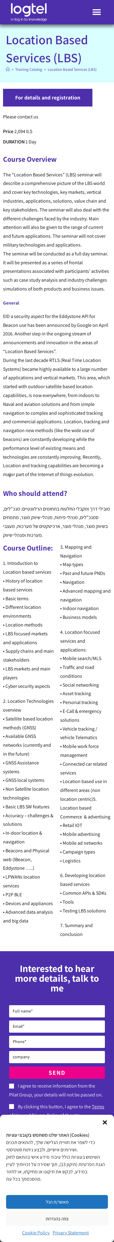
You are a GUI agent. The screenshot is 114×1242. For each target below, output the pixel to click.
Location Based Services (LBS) (72, 69)
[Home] (8, 69)
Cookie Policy (36, 1232)
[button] (105, 1122)
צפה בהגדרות (57, 1219)
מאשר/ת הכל (57, 1202)
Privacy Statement (71, 1232)
